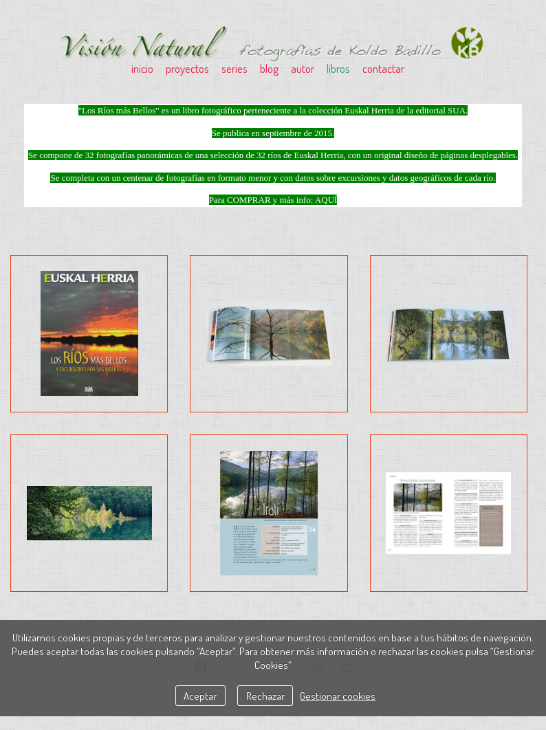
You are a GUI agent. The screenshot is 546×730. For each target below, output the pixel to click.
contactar (383, 68)
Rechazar (265, 696)
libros (338, 68)
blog (269, 68)
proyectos (187, 68)
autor (302, 68)
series (234, 68)
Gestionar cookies (337, 696)
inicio (142, 68)
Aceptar (200, 696)
